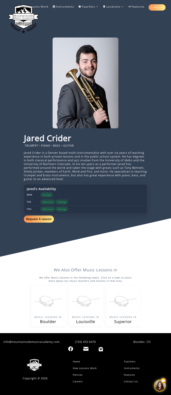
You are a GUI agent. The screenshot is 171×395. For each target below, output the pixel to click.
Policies (78, 374)
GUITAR (68, 145)
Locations (113, 7)
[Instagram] (101, 349)
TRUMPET (31, 145)
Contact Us (157, 7)
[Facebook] (70, 348)
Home (76, 361)
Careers (78, 381)
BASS (56, 145)
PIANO (45, 145)
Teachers (88, 7)
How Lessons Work (32, 7)
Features (136, 7)
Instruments (63, 7)
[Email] (85, 348)
